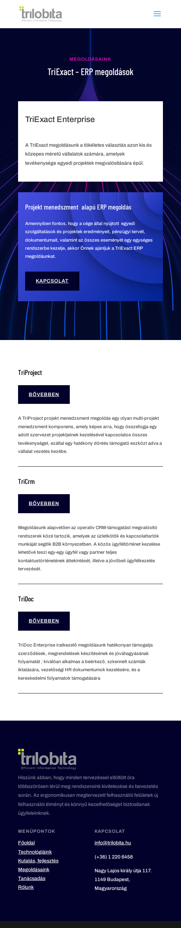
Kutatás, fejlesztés (38, 860)
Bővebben (44, 394)
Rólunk (26, 887)
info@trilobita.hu (113, 842)
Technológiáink (35, 852)
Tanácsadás (31, 878)
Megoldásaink (33, 869)
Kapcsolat (52, 281)
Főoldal (26, 842)
